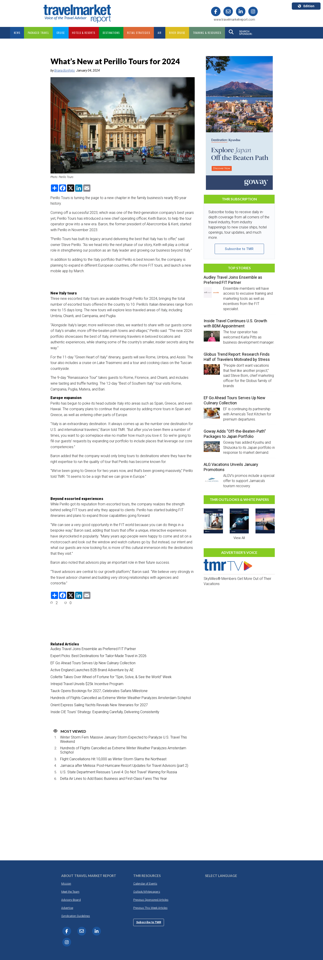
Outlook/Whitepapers (146, 891)
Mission (66, 883)
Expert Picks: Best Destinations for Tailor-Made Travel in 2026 (98, 656)
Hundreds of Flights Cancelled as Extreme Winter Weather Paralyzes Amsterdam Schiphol (120, 698)
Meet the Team (70, 891)
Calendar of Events (145, 883)
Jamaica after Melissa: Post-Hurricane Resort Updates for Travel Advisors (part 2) (124, 765)
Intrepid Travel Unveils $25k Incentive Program (86, 684)
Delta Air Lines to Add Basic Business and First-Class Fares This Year (113, 778)
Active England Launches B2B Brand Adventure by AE (92, 670)
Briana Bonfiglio (64, 70)
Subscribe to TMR (239, 249)
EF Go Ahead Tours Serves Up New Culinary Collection (92, 663)
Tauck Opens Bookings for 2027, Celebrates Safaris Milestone (99, 691)
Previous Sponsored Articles (150, 899)
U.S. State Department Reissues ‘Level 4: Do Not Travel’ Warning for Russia (118, 772)
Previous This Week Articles (150, 908)
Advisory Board (71, 899)
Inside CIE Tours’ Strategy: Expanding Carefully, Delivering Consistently (104, 712)
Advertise (67, 908)
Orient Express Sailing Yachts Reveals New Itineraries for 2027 (99, 705)
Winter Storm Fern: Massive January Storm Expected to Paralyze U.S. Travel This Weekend (123, 739)
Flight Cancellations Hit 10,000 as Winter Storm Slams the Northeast (113, 759)
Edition (306, 6)
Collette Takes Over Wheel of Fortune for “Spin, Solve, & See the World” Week (111, 677)
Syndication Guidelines (75, 916)
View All (239, 538)
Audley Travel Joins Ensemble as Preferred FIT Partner (93, 649)
